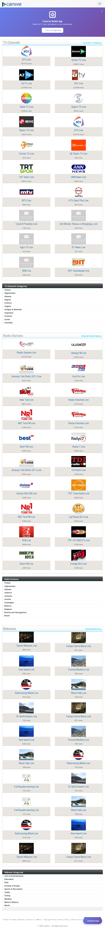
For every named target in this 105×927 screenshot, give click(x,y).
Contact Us (30, 919)
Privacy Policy (64, 919)
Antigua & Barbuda (13, 309)
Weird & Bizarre (11, 902)
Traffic (7, 892)
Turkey (7, 290)
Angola (7, 306)
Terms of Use (76, 919)
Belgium (8, 609)
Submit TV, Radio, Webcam (13, 919)
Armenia (8, 316)
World (7, 905)
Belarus (7, 606)
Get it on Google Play (53, 30)
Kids (6, 882)
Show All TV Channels (92, 42)
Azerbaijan (9, 603)
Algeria (7, 300)
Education (9, 879)
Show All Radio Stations (91, 335)
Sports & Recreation (13, 889)
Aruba (7, 319)
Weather (8, 899)
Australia (8, 323)
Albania (7, 296)
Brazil (6, 616)
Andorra (8, 303)
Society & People (12, 886)
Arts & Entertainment (13, 876)
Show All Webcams (93, 628)
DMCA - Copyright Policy (46, 919)
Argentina (8, 313)
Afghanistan (9, 293)
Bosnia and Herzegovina (15, 612)
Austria (7, 599)
